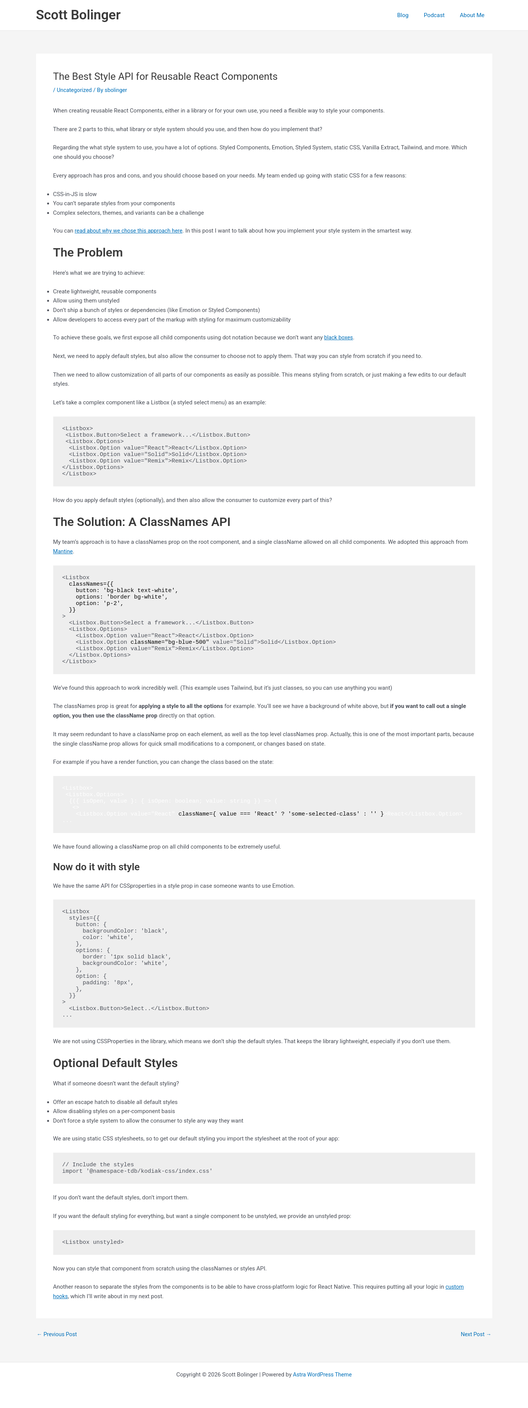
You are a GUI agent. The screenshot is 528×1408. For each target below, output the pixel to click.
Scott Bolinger (78, 15)
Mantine (63, 551)
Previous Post (58, 1334)
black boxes (339, 337)
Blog (412, 15)
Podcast (440, 15)
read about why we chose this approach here (131, 230)
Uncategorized (75, 90)
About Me (474, 15)
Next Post (475, 1334)
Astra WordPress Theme (322, 1374)
